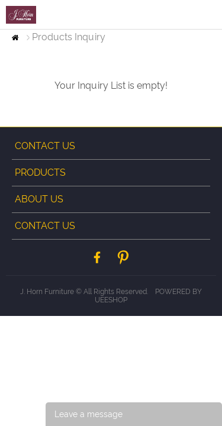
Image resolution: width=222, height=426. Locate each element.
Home (15, 37)
